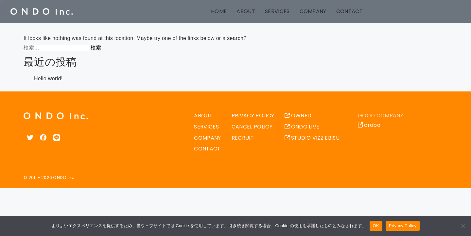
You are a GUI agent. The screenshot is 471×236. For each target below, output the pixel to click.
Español (440, 11)
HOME (219, 11)
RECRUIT (243, 138)
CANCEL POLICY (252, 126)
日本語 (385, 11)
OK (376, 225)
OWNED (298, 115)
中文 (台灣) (426, 11)
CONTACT (349, 11)
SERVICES (277, 11)
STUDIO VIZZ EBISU (312, 138)
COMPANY (313, 11)
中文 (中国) (412, 11)
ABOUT (245, 11)
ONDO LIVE (302, 126)
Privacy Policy (402, 225)
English (399, 11)
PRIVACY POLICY (253, 115)
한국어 (454, 11)
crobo (369, 125)
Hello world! (48, 78)
